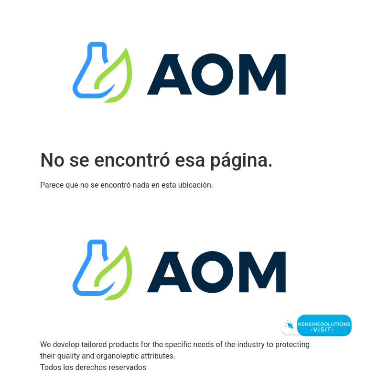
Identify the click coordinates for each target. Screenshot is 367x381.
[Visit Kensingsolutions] (314, 325)
